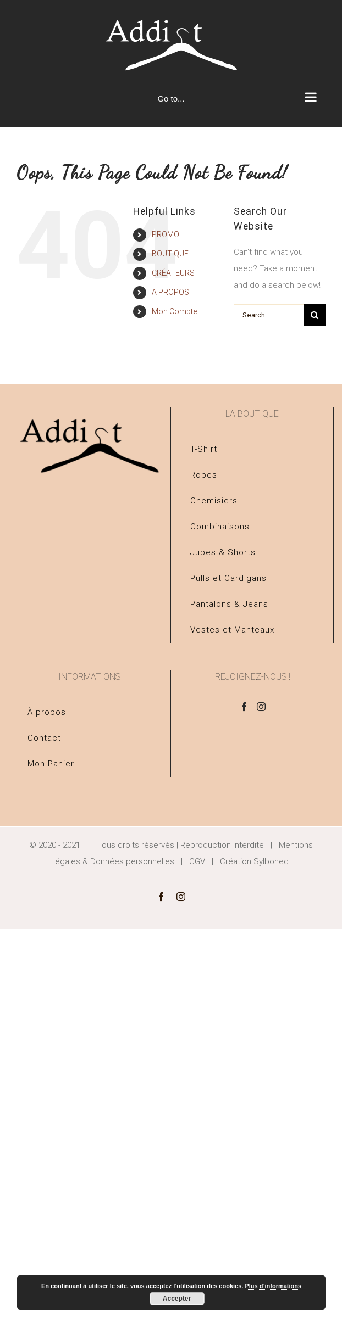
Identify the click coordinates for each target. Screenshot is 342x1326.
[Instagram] (261, 706)
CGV (197, 861)
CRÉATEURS (173, 272)
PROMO (165, 234)
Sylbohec (271, 861)
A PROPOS (170, 292)
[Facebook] (244, 706)
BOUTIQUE (170, 253)
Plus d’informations (273, 1286)
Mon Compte (174, 311)
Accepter (177, 1298)
